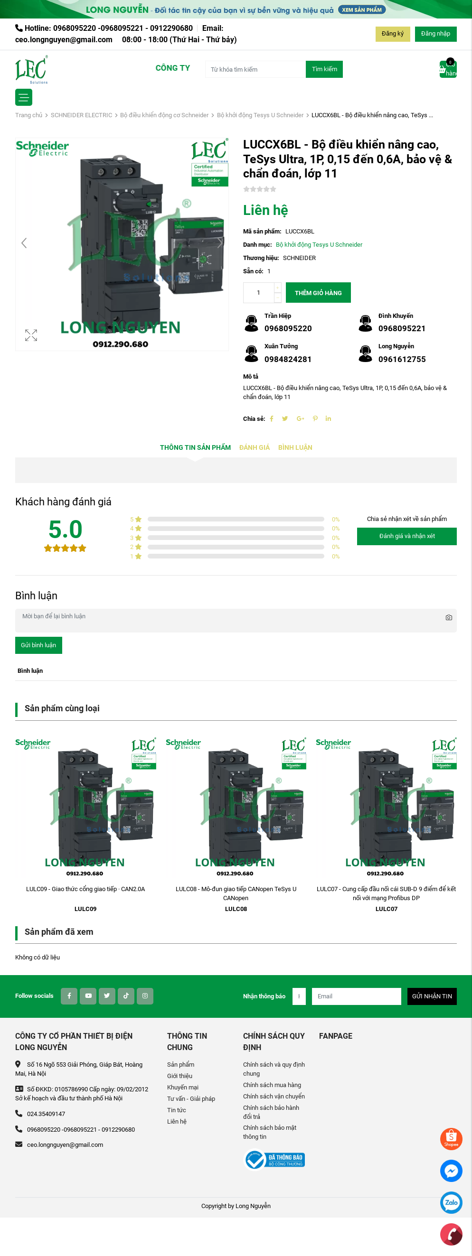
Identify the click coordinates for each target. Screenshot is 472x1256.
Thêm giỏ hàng (318, 293)
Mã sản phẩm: (262, 231)
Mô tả (250, 376)
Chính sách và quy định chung (274, 1069)
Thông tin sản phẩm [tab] (195, 448)
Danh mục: (257, 244)
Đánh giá (254, 448)
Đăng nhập (435, 33)
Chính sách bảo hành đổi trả (271, 1112)
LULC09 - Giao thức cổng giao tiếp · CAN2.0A (85, 889)
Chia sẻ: (254, 418)
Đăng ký (393, 33)
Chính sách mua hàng (272, 1085)
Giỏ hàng (448, 69)
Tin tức (176, 1110)
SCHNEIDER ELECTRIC (81, 115)
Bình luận (295, 448)
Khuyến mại (182, 1087)
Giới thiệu (179, 1075)
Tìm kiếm (324, 69)
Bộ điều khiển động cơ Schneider (164, 115)
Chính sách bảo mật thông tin (269, 1132)
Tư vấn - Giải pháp (191, 1098)
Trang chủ (28, 115)
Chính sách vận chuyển (274, 1096)
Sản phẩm (180, 1064)
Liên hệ (177, 1121)
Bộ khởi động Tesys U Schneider (260, 115)
